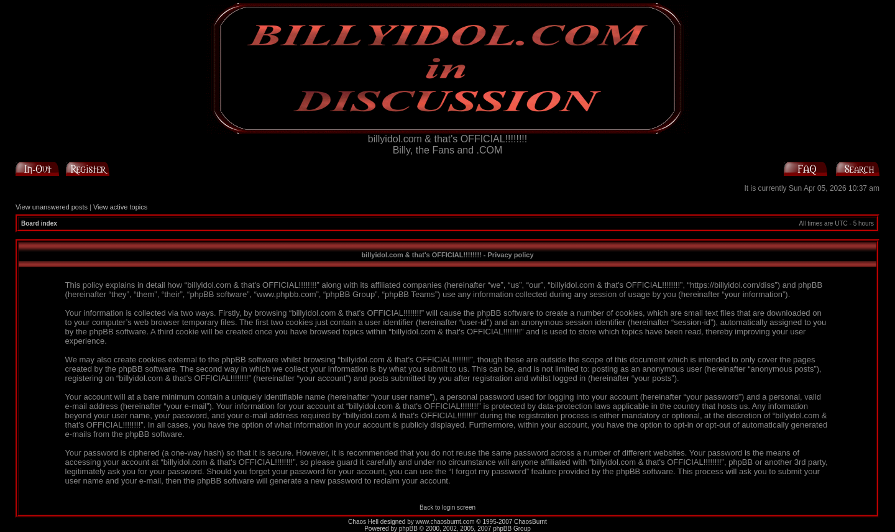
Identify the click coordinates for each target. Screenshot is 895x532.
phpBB (408, 528)
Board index (39, 223)
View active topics (120, 207)
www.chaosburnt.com (445, 521)
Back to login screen (447, 507)
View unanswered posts (52, 207)
